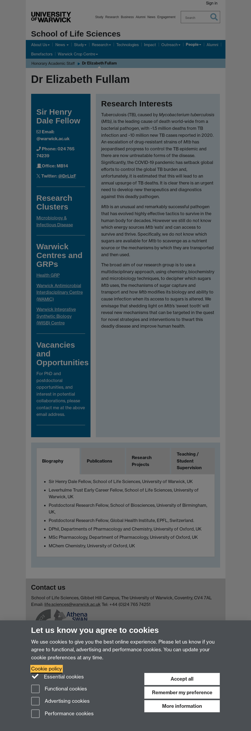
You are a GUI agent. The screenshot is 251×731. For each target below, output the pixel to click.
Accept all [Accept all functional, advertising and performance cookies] (182, 679)
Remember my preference (182, 692)
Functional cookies (59, 689)
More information (182, 706)
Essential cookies (57, 676)
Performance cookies (62, 714)
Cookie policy (46, 669)
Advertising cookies (60, 701)
